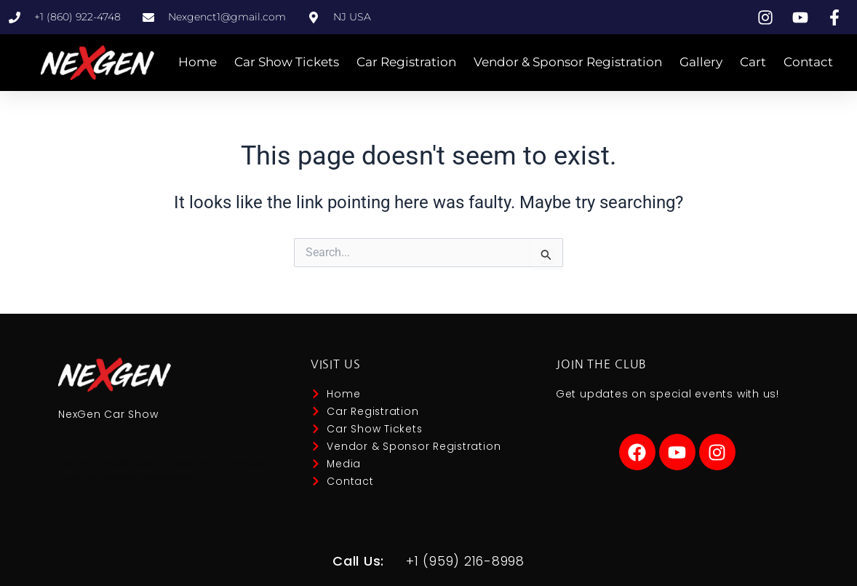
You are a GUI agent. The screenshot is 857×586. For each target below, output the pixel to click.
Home (197, 62)
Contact (808, 62)
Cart (753, 62)
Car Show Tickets (286, 62)
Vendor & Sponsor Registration (568, 62)
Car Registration (406, 62)
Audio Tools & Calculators (157, 462)
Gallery (700, 62)
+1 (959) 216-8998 (465, 561)
